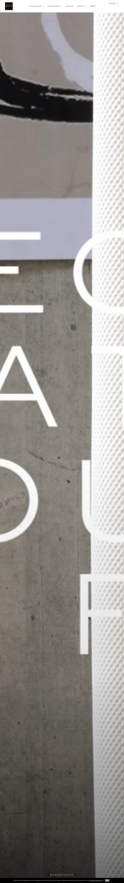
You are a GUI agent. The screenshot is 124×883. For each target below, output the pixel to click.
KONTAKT (82, 6)
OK (107, 880)
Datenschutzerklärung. (97, 880)
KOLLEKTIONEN (37, 6)
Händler (69, 6)
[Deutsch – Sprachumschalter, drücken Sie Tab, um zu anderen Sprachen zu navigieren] (114, 3)
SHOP (92, 6)
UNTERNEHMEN (55, 6)
